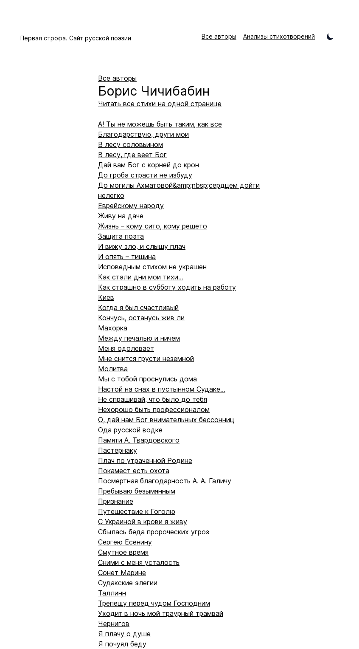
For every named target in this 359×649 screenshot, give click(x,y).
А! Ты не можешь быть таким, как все (160, 124)
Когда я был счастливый (138, 307)
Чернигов (113, 623)
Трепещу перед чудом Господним (154, 603)
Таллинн (112, 593)
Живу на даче (120, 216)
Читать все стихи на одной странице (160, 103)
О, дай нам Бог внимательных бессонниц (166, 419)
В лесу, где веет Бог (132, 154)
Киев (106, 297)
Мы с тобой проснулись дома (147, 379)
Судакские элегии (127, 582)
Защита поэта (121, 236)
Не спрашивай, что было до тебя (152, 399)
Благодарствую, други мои (143, 134)
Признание (115, 501)
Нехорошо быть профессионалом (154, 409)
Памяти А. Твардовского (139, 440)
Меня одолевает (126, 348)
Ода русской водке (130, 430)
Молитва (113, 368)
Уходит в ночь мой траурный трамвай (160, 613)
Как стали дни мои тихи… (140, 277)
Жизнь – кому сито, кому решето (152, 226)
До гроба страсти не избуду (145, 175)
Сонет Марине (122, 572)
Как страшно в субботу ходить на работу (167, 287)
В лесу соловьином (130, 144)
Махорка (112, 328)
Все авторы (219, 36)
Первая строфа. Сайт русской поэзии (75, 38)
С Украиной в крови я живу (142, 521)
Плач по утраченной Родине (145, 460)
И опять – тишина (127, 256)
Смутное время (123, 552)
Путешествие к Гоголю (136, 511)
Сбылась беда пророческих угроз (153, 532)
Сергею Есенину (125, 542)
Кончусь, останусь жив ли (141, 317)
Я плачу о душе (124, 633)
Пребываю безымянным (136, 491)
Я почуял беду (122, 644)
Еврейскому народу (131, 205)
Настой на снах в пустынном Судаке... (161, 389)
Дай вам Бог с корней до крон (148, 165)
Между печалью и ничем (139, 338)
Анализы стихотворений (279, 36)
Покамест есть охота (133, 470)
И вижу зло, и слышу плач (141, 246)
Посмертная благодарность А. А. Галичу (164, 481)
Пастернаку (117, 450)
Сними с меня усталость (139, 562)
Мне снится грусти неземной (146, 358)
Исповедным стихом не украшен (152, 266)
